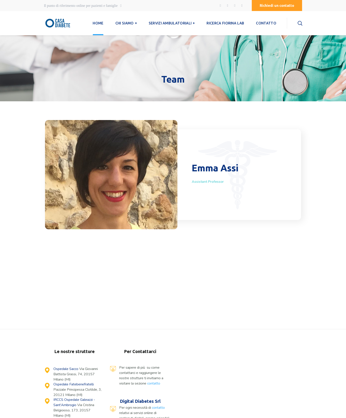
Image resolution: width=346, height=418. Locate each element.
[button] (277, 5)
